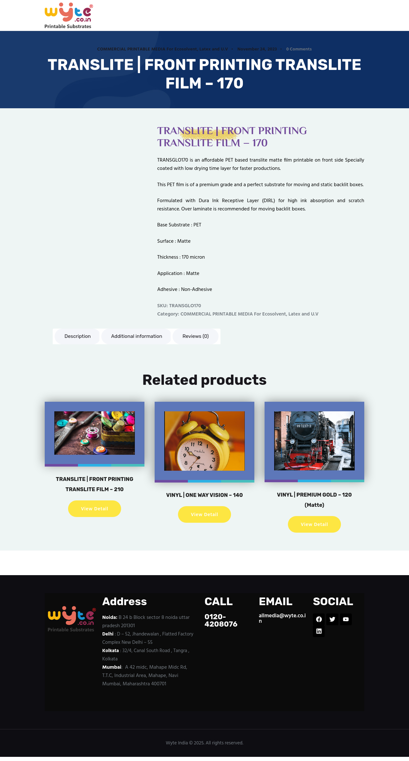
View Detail (94, 519)
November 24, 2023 (257, 49)
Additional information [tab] (139, 336)
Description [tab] (78, 336)
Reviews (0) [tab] (200, 336)
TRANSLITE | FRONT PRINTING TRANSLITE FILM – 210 (94, 490)
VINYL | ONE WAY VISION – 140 (204, 501)
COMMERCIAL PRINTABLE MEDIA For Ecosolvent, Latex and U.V (162, 49)
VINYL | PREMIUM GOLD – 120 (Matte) (314, 500)
